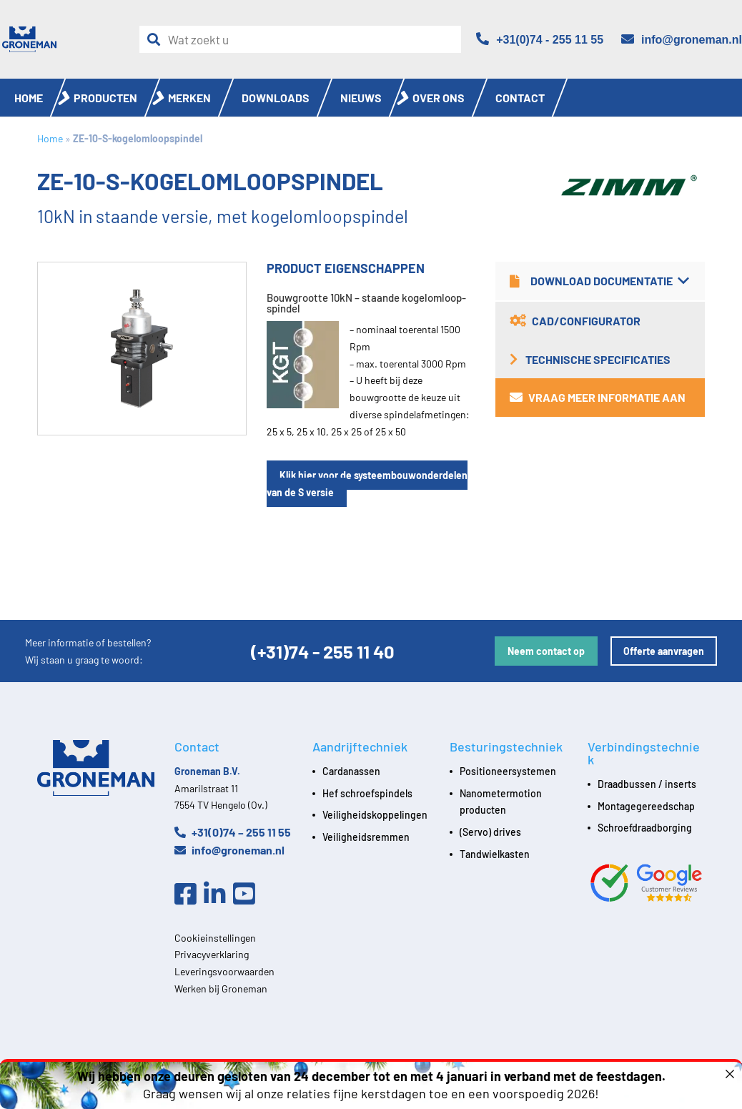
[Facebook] (189, 894)
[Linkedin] (218, 894)
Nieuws (361, 97)
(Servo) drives (490, 832)
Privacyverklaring (211, 954)
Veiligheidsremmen (366, 837)
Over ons (438, 97)
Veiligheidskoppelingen (374, 815)
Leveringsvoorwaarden (224, 971)
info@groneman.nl (229, 850)
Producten (105, 97)
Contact (520, 97)
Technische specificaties (590, 359)
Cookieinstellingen (215, 938)
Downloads (276, 97)
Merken (189, 97)
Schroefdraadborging (645, 828)
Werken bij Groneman (220, 988)
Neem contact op (546, 651)
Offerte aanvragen (663, 651)
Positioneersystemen (508, 771)
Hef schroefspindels (367, 793)
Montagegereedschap (646, 806)
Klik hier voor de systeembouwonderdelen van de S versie (367, 483)
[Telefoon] (539, 40)
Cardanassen (351, 771)
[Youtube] (247, 894)
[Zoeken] (157, 39)
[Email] (681, 40)
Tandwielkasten (495, 854)
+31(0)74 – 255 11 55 (232, 832)
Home (28, 97)
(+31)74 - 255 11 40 (323, 651)
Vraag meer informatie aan (598, 397)
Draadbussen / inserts (647, 784)
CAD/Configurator (575, 320)
